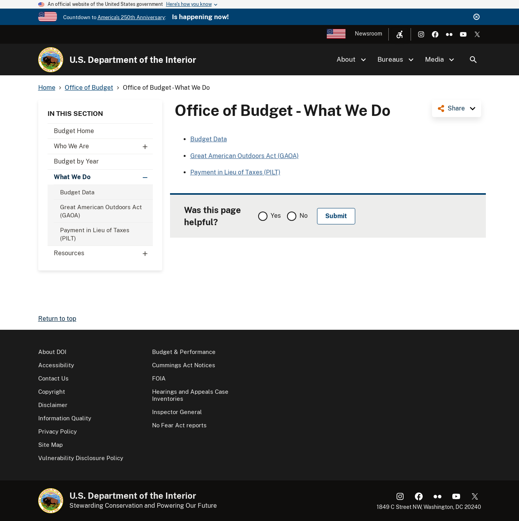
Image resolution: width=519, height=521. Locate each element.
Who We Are (103, 146)
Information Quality (64, 418)
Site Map (50, 444)
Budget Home (74, 131)
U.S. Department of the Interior (132, 60)
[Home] (50, 59)
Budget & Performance (184, 352)
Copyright (51, 391)
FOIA (159, 378)
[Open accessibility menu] (399, 34)
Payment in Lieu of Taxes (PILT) (94, 234)
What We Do (103, 177)
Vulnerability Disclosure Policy (80, 458)
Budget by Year (76, 161)
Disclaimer (52, 405)
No (303, 215)
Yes (276, 215)
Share (456, 108)
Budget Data (77, 192)
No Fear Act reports (179, 425)
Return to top (57, 318)
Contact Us (53, 378)
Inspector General (177, 412)
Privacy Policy (57, 431)
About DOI (52, 352)
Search (473, 60)
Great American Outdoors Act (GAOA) (101, 211)
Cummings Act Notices (183, 365)
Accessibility (56, 365)
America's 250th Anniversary (131, 17)
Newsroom (368, 33)
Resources (103, 253)
